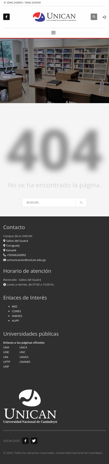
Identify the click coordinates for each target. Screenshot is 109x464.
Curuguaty (12, 245)
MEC (15, 306)
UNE (6, 352)
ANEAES (17, 316)
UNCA (23, 347)
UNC (22, 352)
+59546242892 (16, 255)
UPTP (6, 362)
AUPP (15, 321)
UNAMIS (24, 362)
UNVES (23, 357)
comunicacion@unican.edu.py (26, 260)
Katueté (10, 250)
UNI (5, 357)
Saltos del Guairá (17, 241)
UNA (6, 347)
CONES (16, 311)
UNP (6, 366)
